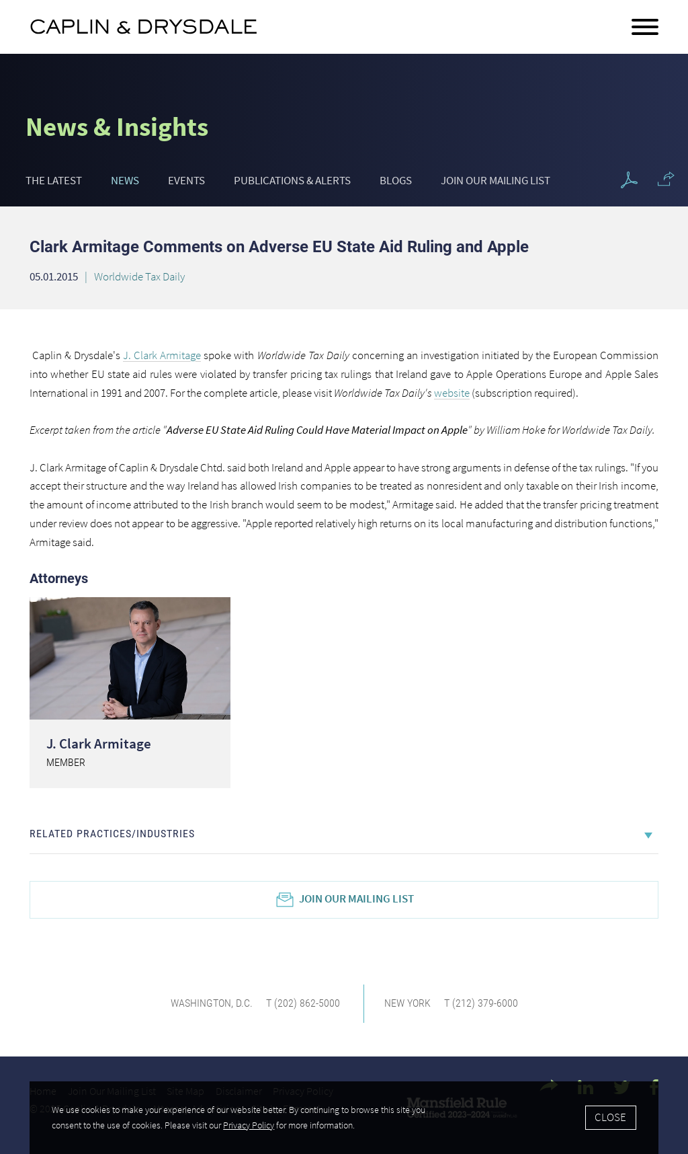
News (125, 181)
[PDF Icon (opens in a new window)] (629, 180)
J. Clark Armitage (98, 743)
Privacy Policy (248, 1125)
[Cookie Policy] (344, 1117)
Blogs (396, 181)
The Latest (54, 181)
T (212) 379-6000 (481, 1003)
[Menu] (645, 27)
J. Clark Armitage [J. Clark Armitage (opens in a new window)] (162, 355)
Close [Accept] (610, 1117)
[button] (666, 178)
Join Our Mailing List (495, 181)
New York (407, 1003)
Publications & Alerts (292, 181)
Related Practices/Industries (112, 833)
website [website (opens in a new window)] (452, 392)
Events (186, 181)
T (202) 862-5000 (303, 1003)
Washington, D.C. (212, 1003)
